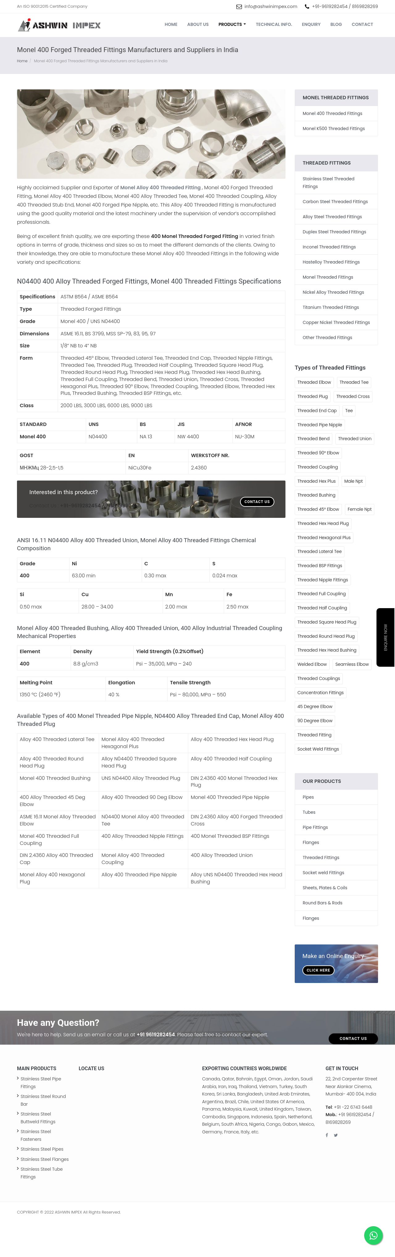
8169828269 (365, 6)
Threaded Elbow (314, 388)
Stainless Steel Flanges (45, 1193)
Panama (211, 1143)
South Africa (234, 1159)
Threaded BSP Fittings (320, 601)
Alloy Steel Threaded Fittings (333, 216)
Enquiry (311, 24)
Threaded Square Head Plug (327, 657)
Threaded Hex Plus (316, 501)
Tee (350, 416)
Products (232, 24)
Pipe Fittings (315, 863)
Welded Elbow (312, 700)
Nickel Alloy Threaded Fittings (334, 291)
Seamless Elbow (353, 700)
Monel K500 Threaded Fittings (334, 128)
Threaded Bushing (316, 516)
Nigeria (256, 1159)
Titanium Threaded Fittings (331, 306)
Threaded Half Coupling (322, 643)
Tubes (309, 848)
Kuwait (250, 1143)
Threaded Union (314, 459)
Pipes (308, 833)
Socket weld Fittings (324, 908)
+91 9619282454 (156, 1069)
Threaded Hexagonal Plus (324, 572)
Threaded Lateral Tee (320, 586)
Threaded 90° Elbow (318, 473)
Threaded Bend (313, 445)
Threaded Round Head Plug (326, 672)
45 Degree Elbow (315, 742)
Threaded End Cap (317, 416)
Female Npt (309, 544)
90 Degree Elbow (315, 757)
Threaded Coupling (318, 487)
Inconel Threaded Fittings (330, 246)
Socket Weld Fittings (318, 785)
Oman (275, 1113)
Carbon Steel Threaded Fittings (336, 201)
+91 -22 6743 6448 (353, 1141)
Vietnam (268, 1121)
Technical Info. (274, 24)
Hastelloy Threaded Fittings (332, 261)
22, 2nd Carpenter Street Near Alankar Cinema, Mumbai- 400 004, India (351, 1121)
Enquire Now (386, 637)
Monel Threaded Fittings (328, 276)
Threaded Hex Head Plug (323, 558)
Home (171, 24)
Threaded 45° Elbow (318, 530)
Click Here (318, 1004)
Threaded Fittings (321, 893)
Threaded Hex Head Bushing (327, 686)
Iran (222, 1121)
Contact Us (257, 502)
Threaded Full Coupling (322, 629)
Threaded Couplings (319, 714)
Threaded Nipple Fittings (323, 615)
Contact (362, 24)
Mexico (306, 1159)
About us (198, 24)
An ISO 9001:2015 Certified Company (52, 6)
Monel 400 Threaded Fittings (333, 113)
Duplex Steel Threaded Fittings (335, 231)
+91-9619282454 (329, 6)
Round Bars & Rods (323, 938)
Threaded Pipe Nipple (320, 431)
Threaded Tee (355, 388)
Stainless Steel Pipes (42, 1184)
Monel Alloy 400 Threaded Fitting (161, 187)
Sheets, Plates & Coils (325, 923)
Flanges (311, 878)
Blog (336, 24)
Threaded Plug (312, 402)
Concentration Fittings (321, 728)
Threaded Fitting (314, 771)
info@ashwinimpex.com (271, 6)
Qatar (228, 1113)
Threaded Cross (354, 402)
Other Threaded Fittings (328, 343)
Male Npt (354, 501)
